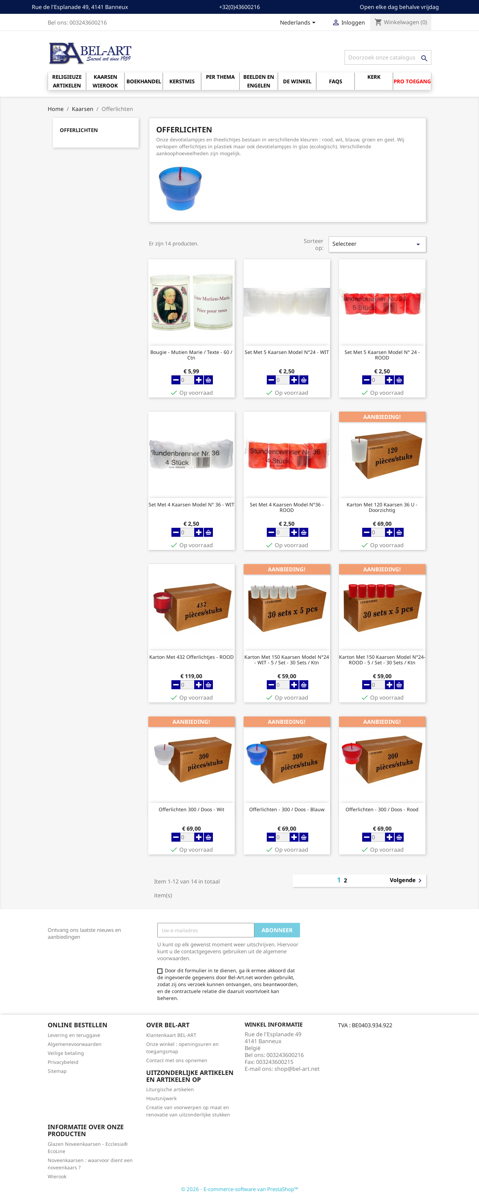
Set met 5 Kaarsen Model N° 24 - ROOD (382, 355)
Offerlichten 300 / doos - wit (191, 810)
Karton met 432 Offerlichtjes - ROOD (191, 657)
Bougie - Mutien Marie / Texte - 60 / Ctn (191, 355)
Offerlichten (79, 130)
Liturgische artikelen (170, 1089)
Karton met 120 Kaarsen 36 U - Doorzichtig (382, 507)
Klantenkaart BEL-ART (171, 1035)
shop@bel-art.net (297, 1069)
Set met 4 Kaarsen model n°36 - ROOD (287, 507)
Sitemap (57, 1071)
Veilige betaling (66, 1053)
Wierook (57, 1176)
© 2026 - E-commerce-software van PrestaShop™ (239, 1189)
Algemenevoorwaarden (75, 1044)
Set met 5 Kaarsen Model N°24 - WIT (287, 352)
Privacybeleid (63, 1062)
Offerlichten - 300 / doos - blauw (287, 810)
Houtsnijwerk (161, 1098)
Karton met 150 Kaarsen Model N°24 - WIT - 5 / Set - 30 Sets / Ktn (286, 659)
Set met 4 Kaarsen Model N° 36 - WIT (191, 505)
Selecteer (377, 244)
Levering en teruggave (74, 1035)
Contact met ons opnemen (176, 1060)
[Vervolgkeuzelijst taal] (299, 23)
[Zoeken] (388, 57)
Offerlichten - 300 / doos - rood (382, 810)
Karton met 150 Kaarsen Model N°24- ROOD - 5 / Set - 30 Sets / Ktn (382, 659)
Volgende (407, 881)
